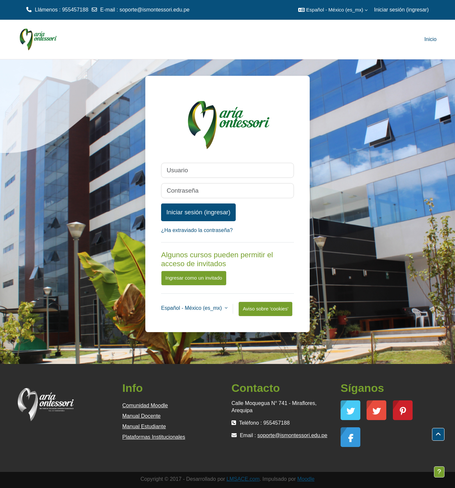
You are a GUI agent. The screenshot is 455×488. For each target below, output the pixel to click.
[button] (332, 10)
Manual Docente (141, 416)
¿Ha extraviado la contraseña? (197, 230)
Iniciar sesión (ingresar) (401, 9)
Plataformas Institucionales (153, 437)
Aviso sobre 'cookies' (265, 308)
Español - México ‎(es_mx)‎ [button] (192, 308)
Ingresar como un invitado (193, 278)
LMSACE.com (243, 479)
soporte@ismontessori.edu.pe (154, 9)
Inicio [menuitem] (430, 39)
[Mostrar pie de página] (439, 471)
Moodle (305, 479)
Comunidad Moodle (145, 405)
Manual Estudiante (144, 426)
